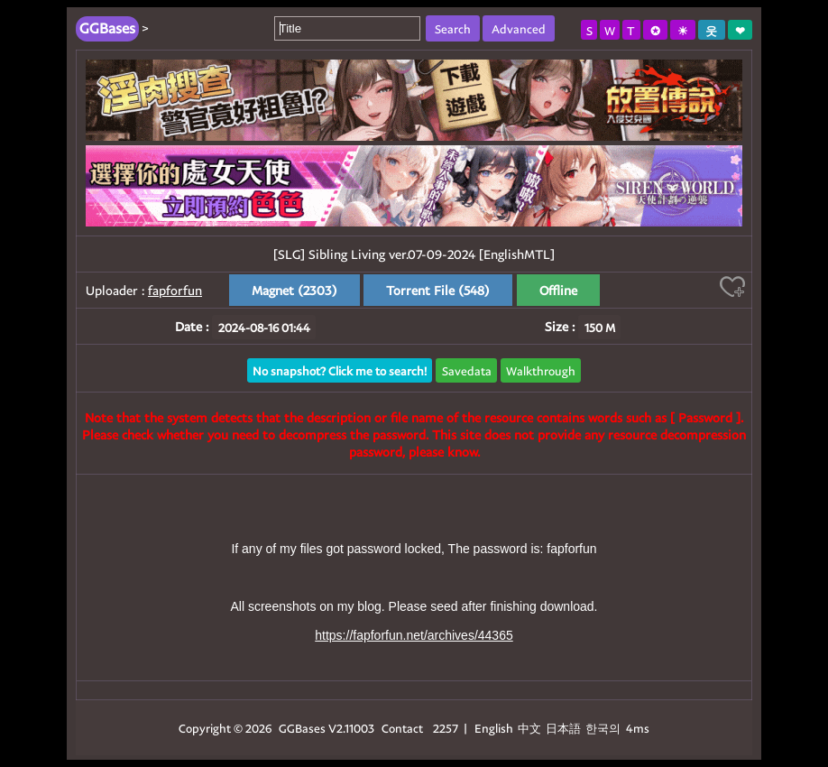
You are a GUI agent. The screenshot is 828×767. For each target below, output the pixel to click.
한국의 (604, 727)
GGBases (302, 727)
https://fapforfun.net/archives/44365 (413, 635)
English (493, 727)
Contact (402, 727)
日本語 (563, 727)
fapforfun (175, 290)
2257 (445, 727)
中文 (529, 727)
